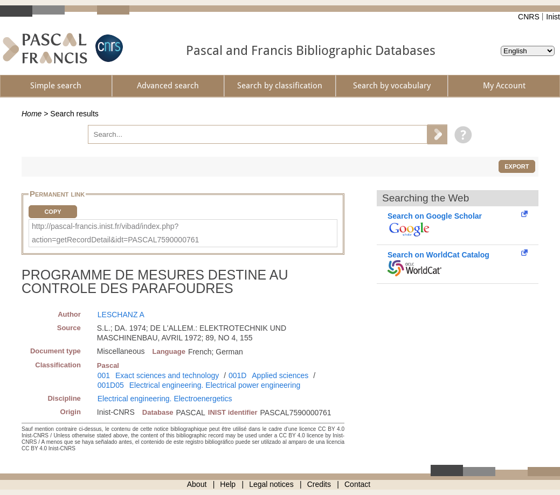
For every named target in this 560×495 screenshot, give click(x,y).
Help (228, 484)
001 (104, 375)
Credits (319, 484)
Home (32, 113)
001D (237, 375)
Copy (52, 211)
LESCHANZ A (121, 314)
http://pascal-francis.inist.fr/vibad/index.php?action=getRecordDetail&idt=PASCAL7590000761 (115, 233)
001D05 (111, 385)
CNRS (529, 16)
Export (516, 166)
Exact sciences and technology (167, 375)
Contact (357, 484)
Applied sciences (280, 375)
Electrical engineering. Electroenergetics (165, 398)
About (197, 484)
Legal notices (271, 484)
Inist (553, 16)
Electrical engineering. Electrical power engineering (215, 385)
